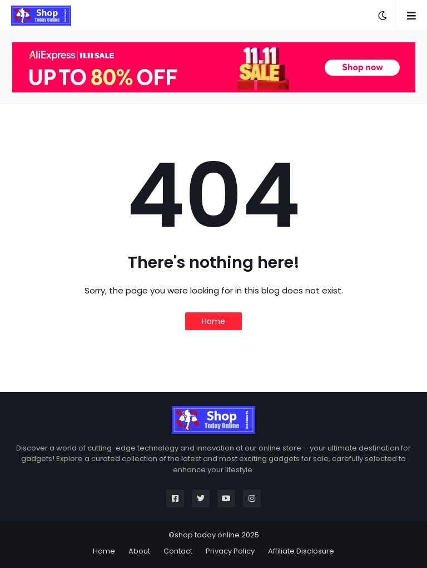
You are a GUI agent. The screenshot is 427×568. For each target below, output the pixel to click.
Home (213, 321)
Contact (177, 551)
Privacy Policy (230, 551)
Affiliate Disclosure (301, 551)
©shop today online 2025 (213, 535)
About (139, 551)
